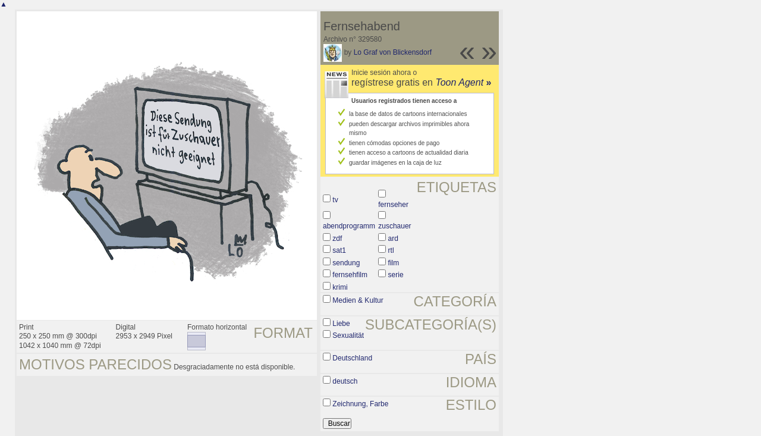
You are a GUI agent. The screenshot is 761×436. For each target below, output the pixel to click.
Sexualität (348, 335)
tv (335, 200)
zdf (337, 238)
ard (393, 238)
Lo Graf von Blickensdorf (393, 52)
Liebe (341, 323)
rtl (391, 250)
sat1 (339, 250)
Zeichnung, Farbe (360, 404)
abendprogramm (349, 226)
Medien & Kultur (357, 300)
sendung (346, 263)
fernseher (393, 204)
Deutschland (352, 358)
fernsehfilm (349, 275)
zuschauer (394, 226)
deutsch (344, 381)
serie (396, 275)
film (394, 263)
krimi (339, 287)
